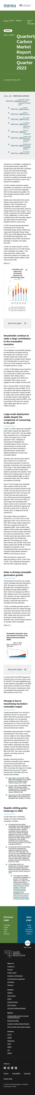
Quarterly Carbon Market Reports (18, 1024)
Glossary (10, 985)
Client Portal (11, 996)
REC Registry (11, 1005)
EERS (9, 999)
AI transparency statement (16, 979)
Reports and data (13, 1021)
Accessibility (16, 1073)
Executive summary (26, 118)
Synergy (11, 785)
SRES (9, 1047)
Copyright (27, 1073)
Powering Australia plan (21, 897)
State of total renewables (27, 132)
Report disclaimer (26, 113)
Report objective (26, 108)
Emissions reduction (26, 152)
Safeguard (10, 1041)
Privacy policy (11, 973)
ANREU (10, 993)
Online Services (12, 1002)
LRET (9, 1044)
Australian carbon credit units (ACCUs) (26, 125)
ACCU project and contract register (18, 1027)
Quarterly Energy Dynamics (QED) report (17, 679)
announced (17, 770)
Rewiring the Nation (22, 899)
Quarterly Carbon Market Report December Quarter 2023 (24, 102)
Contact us (10, 966)
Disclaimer (10, 982)
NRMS (9, 1053)
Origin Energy (13, 795)
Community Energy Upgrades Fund (19, 891)
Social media (8, 1079)
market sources (21, 380)
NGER (9, 1038)
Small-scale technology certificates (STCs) (27, 147)
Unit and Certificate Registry (16, 1008)
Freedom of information (15, 976)
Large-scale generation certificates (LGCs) (27, 139)
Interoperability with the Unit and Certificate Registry (18, 1016)
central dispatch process (17, 553)
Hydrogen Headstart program (19, 888)
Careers (10, 969)
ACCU (9, 1034)
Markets (18, 20)
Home (12, 20)
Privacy (6, 1073)
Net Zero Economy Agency (21, 894)
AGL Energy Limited (15, 778)
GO (8, 1050)
